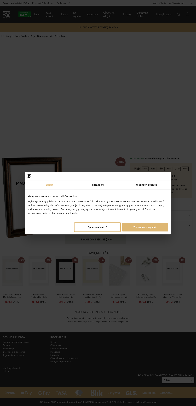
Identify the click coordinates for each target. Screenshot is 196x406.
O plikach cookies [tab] (146, 184)
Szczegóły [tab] (98, 184)
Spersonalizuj (98, 227)
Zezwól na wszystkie (145, 227)
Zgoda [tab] (49, 184)
